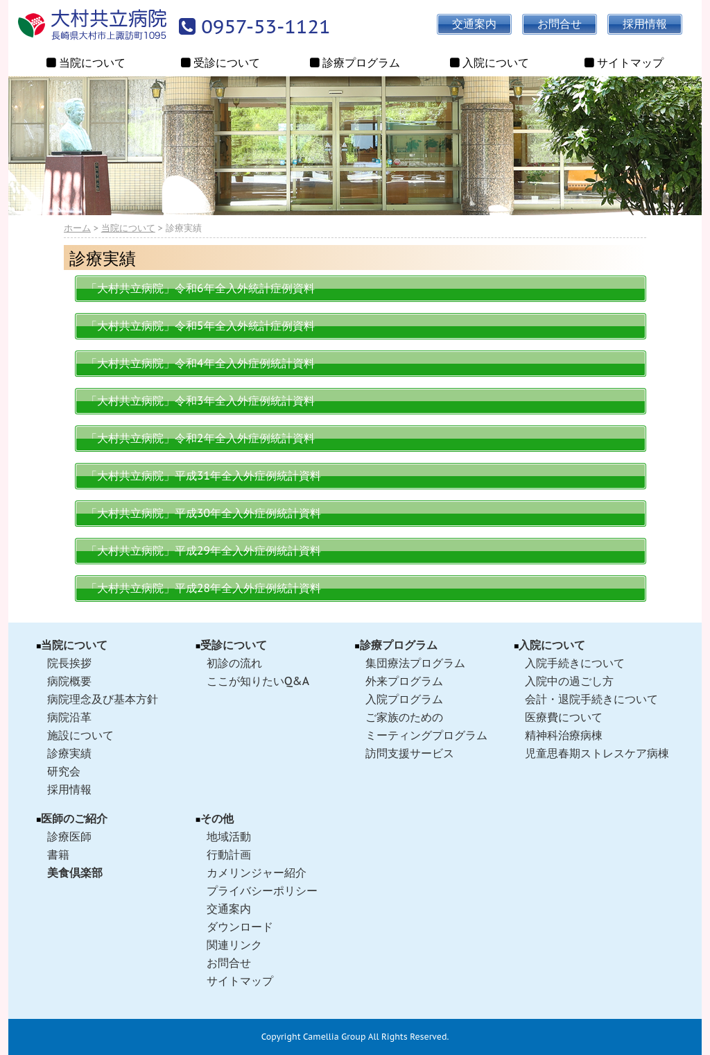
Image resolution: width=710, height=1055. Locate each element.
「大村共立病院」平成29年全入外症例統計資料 (203, 550)
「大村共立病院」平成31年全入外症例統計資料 (203, 475)
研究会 (63, 771)
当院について (128, 228)
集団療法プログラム (415, 663)
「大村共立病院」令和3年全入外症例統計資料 (200, 400)
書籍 (58, 854)
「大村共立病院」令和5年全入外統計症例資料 (200, 325)
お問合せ (229, 963)
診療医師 (69, 836)
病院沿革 (69, 717)
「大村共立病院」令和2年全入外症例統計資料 (200, 438)
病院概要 (69, 681)
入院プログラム (404, 699)
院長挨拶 (69, 663)
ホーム (77, 228)
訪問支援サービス (409, 753)
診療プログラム (399, 645)
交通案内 (229, 908)
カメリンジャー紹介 (256, 872)
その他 (217, 818)
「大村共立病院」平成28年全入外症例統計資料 (203, 588)
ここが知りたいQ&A (258, 681)
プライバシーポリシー (262, 890)
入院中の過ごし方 (569, 681)
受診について (233, 645)
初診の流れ (234, 663)
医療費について (564, 717)
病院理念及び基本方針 (102, 699)
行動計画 (229, 854)
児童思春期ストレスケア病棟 (597, 753)
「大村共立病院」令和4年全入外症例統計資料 (200, 363)
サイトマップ (240, 981)
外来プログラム (404, 681)
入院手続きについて (575, 663)
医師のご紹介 (74, 818)
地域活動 (229, 836)
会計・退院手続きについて (591, 699)
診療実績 (69, 753)
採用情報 (69, 789)
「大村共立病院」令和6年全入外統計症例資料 (200, 288)
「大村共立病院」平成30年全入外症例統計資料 (203, 513)
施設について (80, 735)
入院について (552, 645)
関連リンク (234, 945)
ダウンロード (240, 927)
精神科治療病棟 (564, 735)
